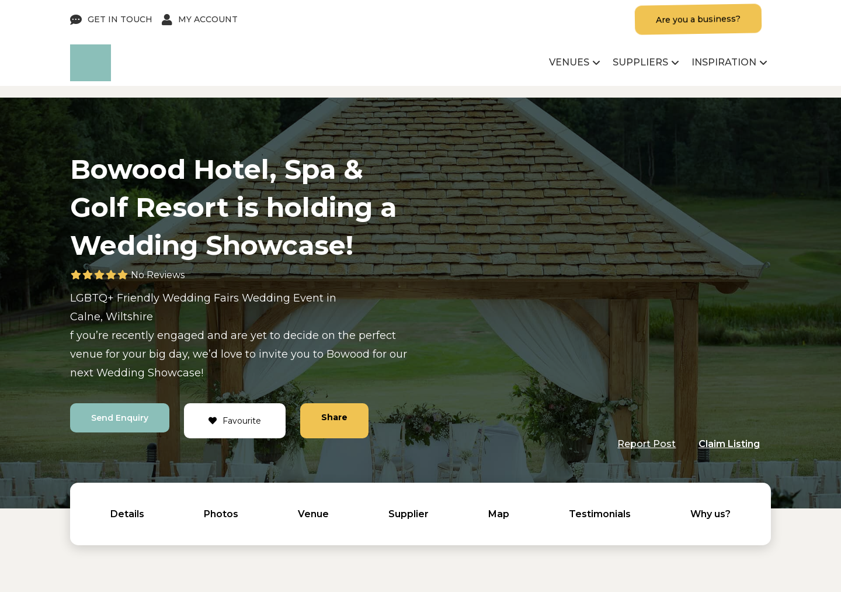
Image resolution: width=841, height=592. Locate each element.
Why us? (710, 514)
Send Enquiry (119, 418)
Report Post (646, 443)
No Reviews (158, 275)
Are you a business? (698, 19)
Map (498, 514)
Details (127, 514)
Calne (85, 316)
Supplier (408, 514)
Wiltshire (129, 316)
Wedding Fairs (200, 298)
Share (334, 417)
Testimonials (600, 514)
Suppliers (640, 62)
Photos (221, 514)
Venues (569, 62)
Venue (313, 514)
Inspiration (723, 62)
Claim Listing (729, 443)
